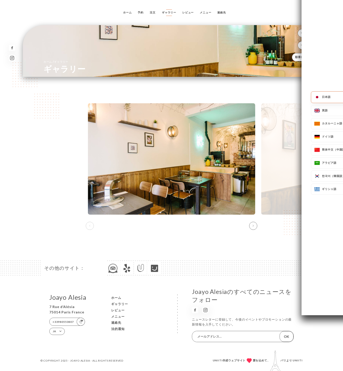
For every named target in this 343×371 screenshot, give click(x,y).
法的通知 (118, 329)
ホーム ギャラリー (55, 61)
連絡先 (221, 12)
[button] (253, 226)
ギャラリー (169, 12)
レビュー (188, 12)
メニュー (205, 12)
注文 (153, 12)
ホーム (127, 12)
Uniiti (298, 360)
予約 (140, 12)
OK (286, 336)
